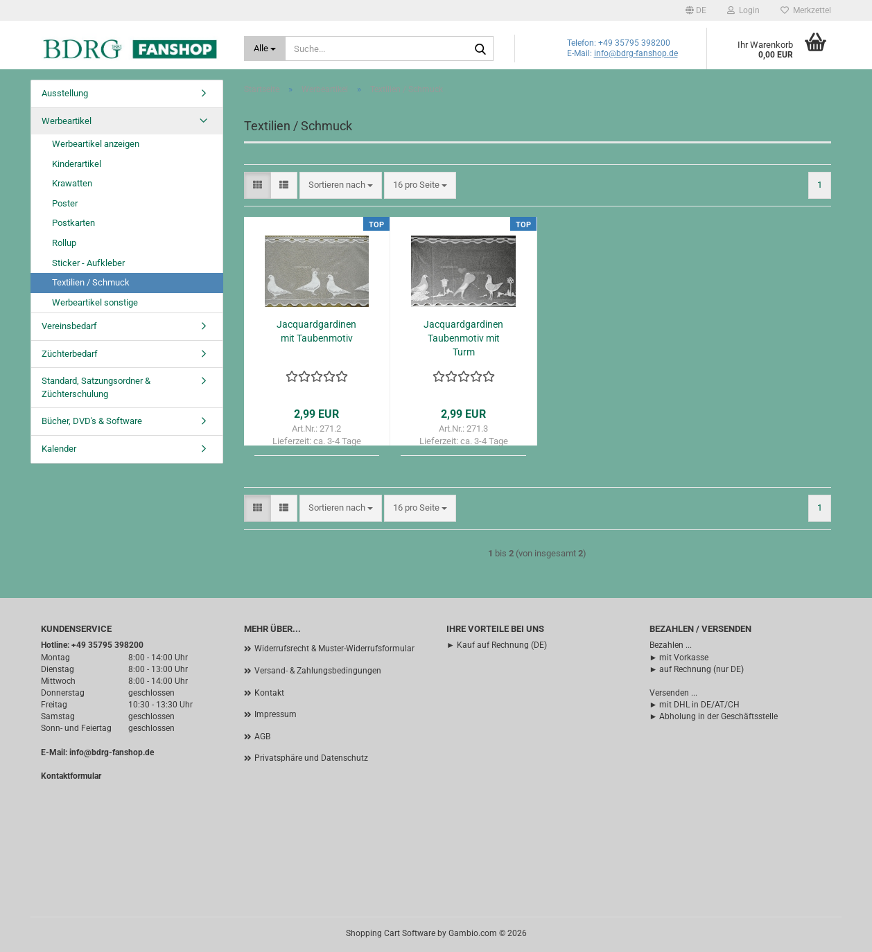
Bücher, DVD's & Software (92, 421)
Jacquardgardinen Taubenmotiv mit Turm (463, 338)
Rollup (64, 243)
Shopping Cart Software (390, 933)
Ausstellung (65, 93)
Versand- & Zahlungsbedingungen (317, 671)
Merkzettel (806, 10)
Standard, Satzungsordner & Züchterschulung (96, 387)
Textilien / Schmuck (91, 282)
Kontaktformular (71, 776)
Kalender (59, 448)
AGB (262, 736)
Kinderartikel (76, 164)
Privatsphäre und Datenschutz (311, 758)
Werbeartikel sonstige (95, 302)
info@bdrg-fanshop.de (636, 53)
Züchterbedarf (70, 354)
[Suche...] (265, 48)
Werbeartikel (66, 121)
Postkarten (73, 223)
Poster (65, 203)
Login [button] (743, 10)
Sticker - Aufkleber (88, 263)
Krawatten (72, 183)
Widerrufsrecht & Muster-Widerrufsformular (334, 648)
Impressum (275, 714)
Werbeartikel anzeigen (95, 144)
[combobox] (340, 185)
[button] (696, 10)
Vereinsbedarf (69, 326)
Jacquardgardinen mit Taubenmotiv (316, 331)
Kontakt (269, 693)
